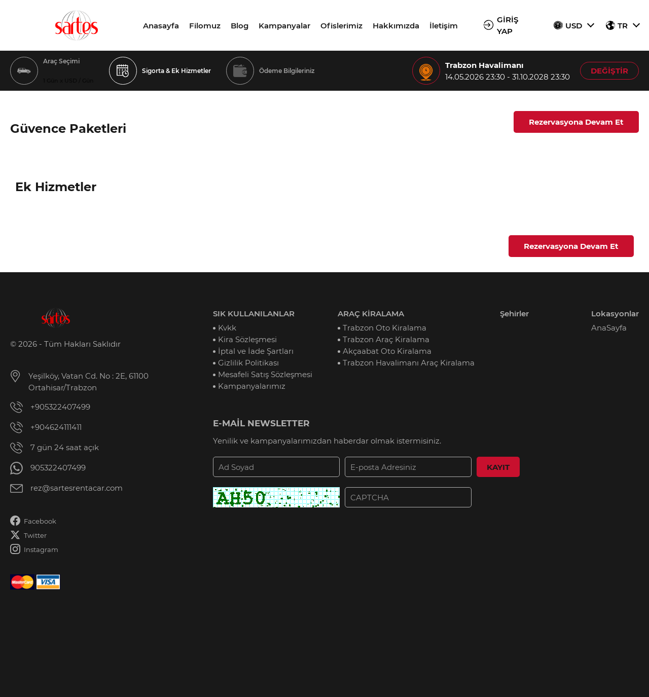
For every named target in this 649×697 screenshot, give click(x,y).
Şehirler (514, 313)
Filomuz (205, 25)
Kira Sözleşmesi (247, 339)
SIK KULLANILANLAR (254, 313)
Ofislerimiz (341, 25)
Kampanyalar (284, 25)
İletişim (443, 25)
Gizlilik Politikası (248, 363)
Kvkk (227, 328)
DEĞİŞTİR (609, 71)
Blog (239, 25)
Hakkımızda (396, 25)
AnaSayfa (609, 328)
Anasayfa (161, 25)
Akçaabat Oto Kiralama (387, 351)
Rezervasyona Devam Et (576, 122)
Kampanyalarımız (251, 386)
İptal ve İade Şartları (256, 351)
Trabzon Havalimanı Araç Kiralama (409, 363)
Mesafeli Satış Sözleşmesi (265, 374)
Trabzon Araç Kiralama (386, 339)
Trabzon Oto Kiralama (384, 328)
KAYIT (498, 467)
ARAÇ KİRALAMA (371, 313)
